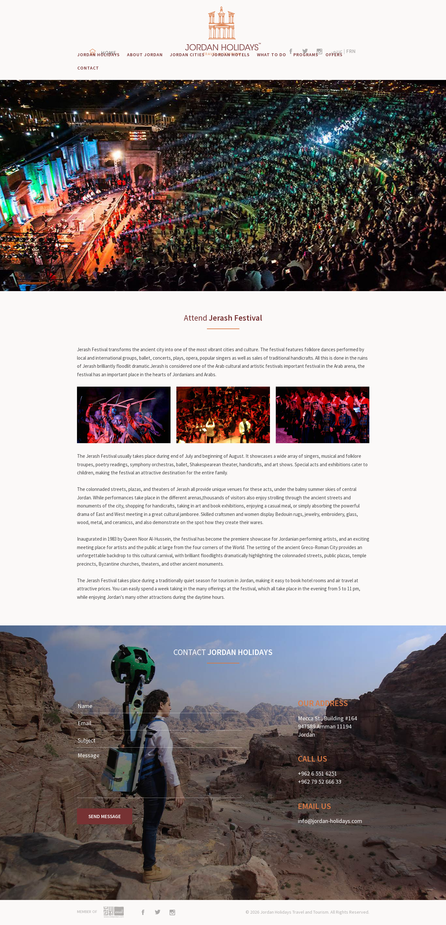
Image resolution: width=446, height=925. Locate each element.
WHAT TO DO (271, 55)
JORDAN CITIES (187, 55)
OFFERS (334, 55)
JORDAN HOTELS (231, 55)
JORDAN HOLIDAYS (98, 55)
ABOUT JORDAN (145, 55)
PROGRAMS (305, 55)
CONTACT (88, 68)
